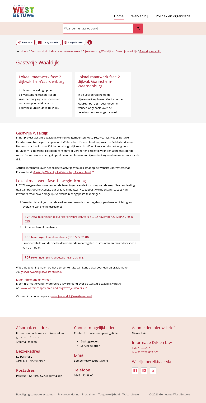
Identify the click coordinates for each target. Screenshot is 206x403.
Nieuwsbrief (139, 333)
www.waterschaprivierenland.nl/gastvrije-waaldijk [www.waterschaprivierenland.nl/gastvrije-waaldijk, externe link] (54, 288)
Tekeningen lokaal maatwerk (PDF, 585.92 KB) (57, 237)
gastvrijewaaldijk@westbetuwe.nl (41, 272)
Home (118, 16)
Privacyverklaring (69, 394)
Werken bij (139, 16)
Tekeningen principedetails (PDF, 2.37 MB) (54, 257)
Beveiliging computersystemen (35, 394)
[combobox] (98, 28)
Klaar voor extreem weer (65, 51)
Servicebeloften (90, 346)
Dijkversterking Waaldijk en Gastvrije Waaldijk (110, 51)
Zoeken (136, 28)
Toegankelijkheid (109, 394)
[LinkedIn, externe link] (144, 370)
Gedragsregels (89, 341)
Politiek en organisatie (173, 16)
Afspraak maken (26, 342)
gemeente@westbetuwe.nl (91, 360)
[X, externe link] (153, 370)
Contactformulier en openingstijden (96, 333)
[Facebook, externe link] (135, 370)
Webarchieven (131, 394)
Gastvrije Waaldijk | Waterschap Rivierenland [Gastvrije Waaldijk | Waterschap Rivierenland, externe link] (63, 172)
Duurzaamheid (39, 51)
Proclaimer (89, 394)
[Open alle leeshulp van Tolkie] (89, 42)
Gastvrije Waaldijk (150, 51)
